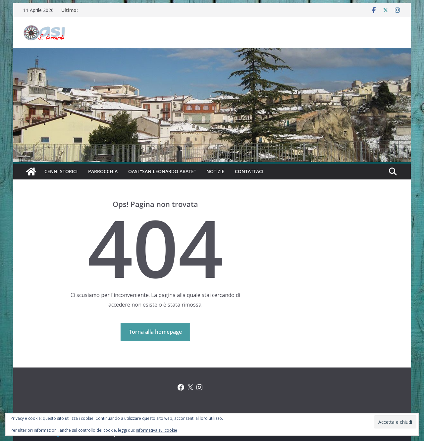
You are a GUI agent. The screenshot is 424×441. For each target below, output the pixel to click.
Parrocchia (103, 171)
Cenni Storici (61, 171)
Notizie (215, 171)
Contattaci (249, 171)
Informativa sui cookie (156, 430)
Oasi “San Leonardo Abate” (162, 171)
